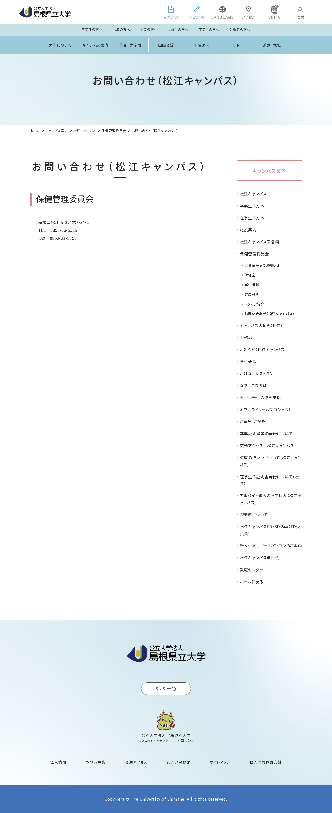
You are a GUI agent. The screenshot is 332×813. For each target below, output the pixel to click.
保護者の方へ (239, 29)
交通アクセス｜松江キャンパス (267, 445)
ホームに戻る (251, 581)
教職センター (252, 569)
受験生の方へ (178, 29)
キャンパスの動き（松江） (261, 325)
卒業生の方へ (92, 29)
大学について (60, 45)
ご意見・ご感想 (253, 421)
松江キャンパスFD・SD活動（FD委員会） (270, 529)
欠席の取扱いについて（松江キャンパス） (271, 461)
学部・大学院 (131, 45)
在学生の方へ (209, 29)
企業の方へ (149, 29)
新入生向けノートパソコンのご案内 (271, 545)
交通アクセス (136, 762)
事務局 (246, 337)
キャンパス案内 (96, 45)
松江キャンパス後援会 (259, 557)
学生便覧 (248, 361)
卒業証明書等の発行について (266, 433)
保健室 (250, 274)
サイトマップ (219, 762)
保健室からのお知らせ (262, 265)
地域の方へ (121, 29)
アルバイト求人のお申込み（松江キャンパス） (271, 498)
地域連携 (201, 45)
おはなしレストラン (256, 373)
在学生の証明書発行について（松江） (269, 480)
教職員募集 (96, 762)
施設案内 (248, 230)
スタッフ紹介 (255, 304)
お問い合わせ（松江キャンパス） (270, 313)
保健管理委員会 (254, 254)
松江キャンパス (253, 194)
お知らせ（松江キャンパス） (263, 349)
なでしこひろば (253, 385)
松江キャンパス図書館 (259, 242)
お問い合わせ (178, 762)
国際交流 (166, 45)
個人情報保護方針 (266, 762)
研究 (237, 45)
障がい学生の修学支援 (260, 397)
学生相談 (252, 284)
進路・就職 (272, 45)
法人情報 (58, 762)
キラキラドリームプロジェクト (266, 409)
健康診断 (252, 294)
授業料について (254, 514)
